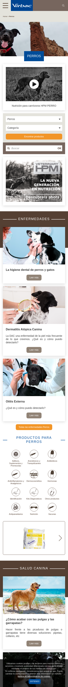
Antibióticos (52, 456)
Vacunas (52, 509)
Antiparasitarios (16, 509)
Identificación (16, 494)
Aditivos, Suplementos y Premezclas (15, 458)
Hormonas (52, 476)
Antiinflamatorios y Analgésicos (16, 477)
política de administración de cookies (34, 676)
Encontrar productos (34, 136)
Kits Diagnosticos (34, 494)
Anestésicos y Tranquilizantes (34, 457)
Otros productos (52, 494)
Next (60, 538)
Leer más (33, 277)
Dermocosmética (34, 476)
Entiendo (35, 681)
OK (59, 148)
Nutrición (34, 509)
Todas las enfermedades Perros (34, 427)
